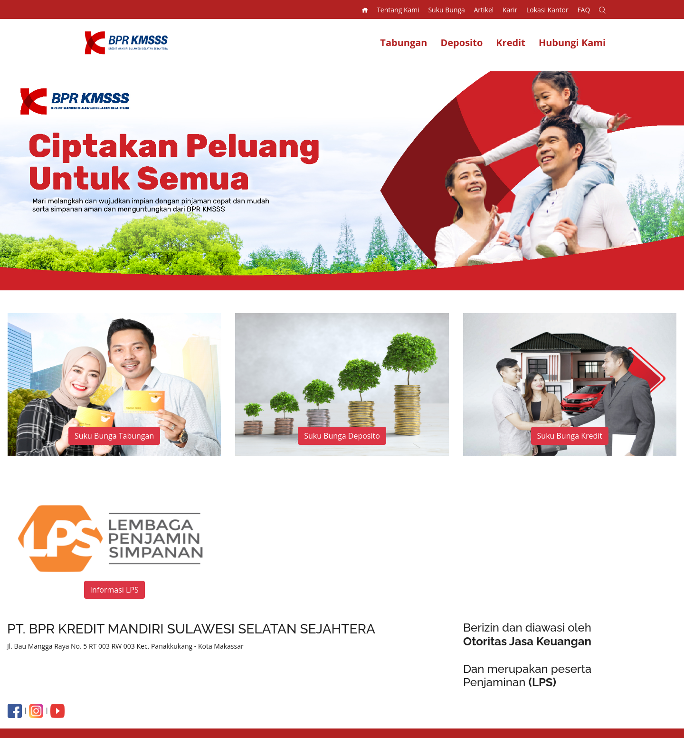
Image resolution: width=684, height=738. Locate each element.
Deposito (462, 42)
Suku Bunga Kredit (570, 436)
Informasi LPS (114, 590)
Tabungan (403, 42)
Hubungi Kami (572, 42)
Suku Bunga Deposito (342, 436)
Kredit (510, 42)
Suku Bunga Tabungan (114, 436)
